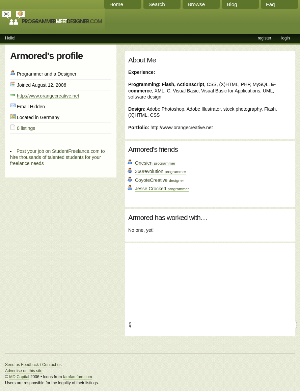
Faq (270, 4)
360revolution (160, 171)
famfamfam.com (77, 376)
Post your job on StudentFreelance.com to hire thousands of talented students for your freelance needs (57, 157)
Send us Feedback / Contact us (33, 364)
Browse (196, 4)
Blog (232, 4)
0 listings (26, 128)
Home (116, 4)
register (264, 38)
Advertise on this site (24, 370)
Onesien (155, 163)
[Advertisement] (166, 280)
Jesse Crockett (162, 188)
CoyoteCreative (159, 180)
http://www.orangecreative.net (48, 96)
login (285, 38)
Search (156, 4)
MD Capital (19, 376)
